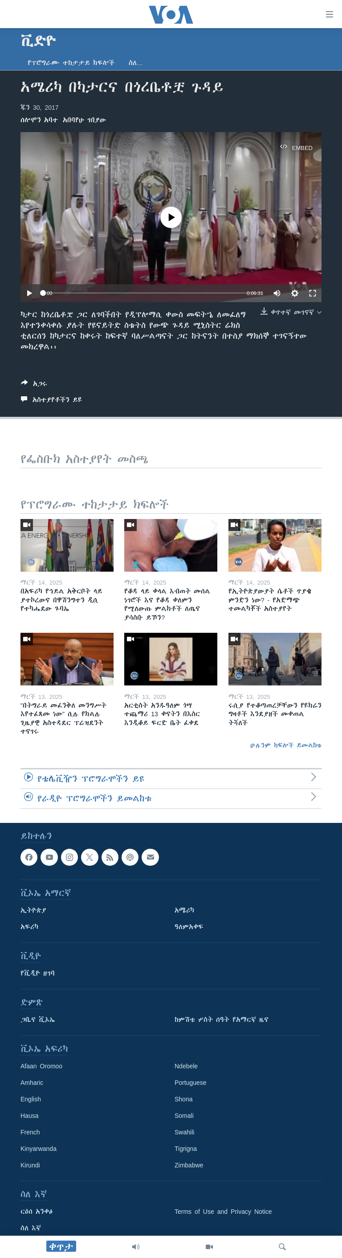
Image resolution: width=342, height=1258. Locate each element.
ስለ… (136, 63)
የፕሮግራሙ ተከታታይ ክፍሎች (71, 63)
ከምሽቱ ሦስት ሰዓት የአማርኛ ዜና (222, 1020)
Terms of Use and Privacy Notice (223, 1212)
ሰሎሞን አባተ (39, 120)
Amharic (31, 1083)
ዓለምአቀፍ (189, 927)
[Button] (34, 385)
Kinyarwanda (38, 1149)
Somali (184, 1116)
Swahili (184, 1132)
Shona (183, 1099)
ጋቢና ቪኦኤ (37, 1020)
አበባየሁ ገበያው (84, 120)
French (30, 1132)
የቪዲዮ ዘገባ (37, 973)
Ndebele (186, 1066)
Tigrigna (186, 1149)
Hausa (29, 1116)
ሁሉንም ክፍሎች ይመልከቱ (286, 745)
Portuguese (191, 1083)
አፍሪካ (29, 927)
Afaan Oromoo (41, 1066)
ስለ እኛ (30, 1228)
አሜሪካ (184, 910)
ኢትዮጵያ (33, 910)
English (30, 1099)
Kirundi (30, 1165)
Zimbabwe (189, 1165)
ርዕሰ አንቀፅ (36, 1212)
